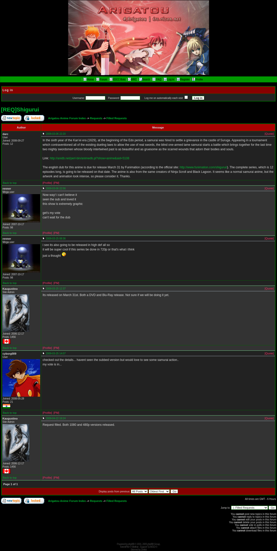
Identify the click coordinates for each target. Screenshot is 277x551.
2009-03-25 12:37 (56, 288)
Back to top (10, 182)
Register (184, 79)
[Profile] (47, 182)
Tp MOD (151, 546)
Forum (101, 79)
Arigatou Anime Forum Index (67, 118)
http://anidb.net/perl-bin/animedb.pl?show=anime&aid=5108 (89, 158)
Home (88, 79)
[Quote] (269, 133)
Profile (197, 79)
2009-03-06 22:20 (56, 133)
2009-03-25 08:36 (56, 238)
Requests (96, 118)
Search (144, 79)
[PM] (56, 182)
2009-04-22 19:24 (56, 418)
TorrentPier (124, 546)
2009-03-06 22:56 (56, 188)
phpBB (131, 544)
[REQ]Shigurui (20, 109)
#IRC (132, 79)
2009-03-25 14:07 (56, 353)
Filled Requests (116, 118)
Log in (169, 79)
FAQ (157, 79)
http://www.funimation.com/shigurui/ (203, 167)
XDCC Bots (117, 79)
